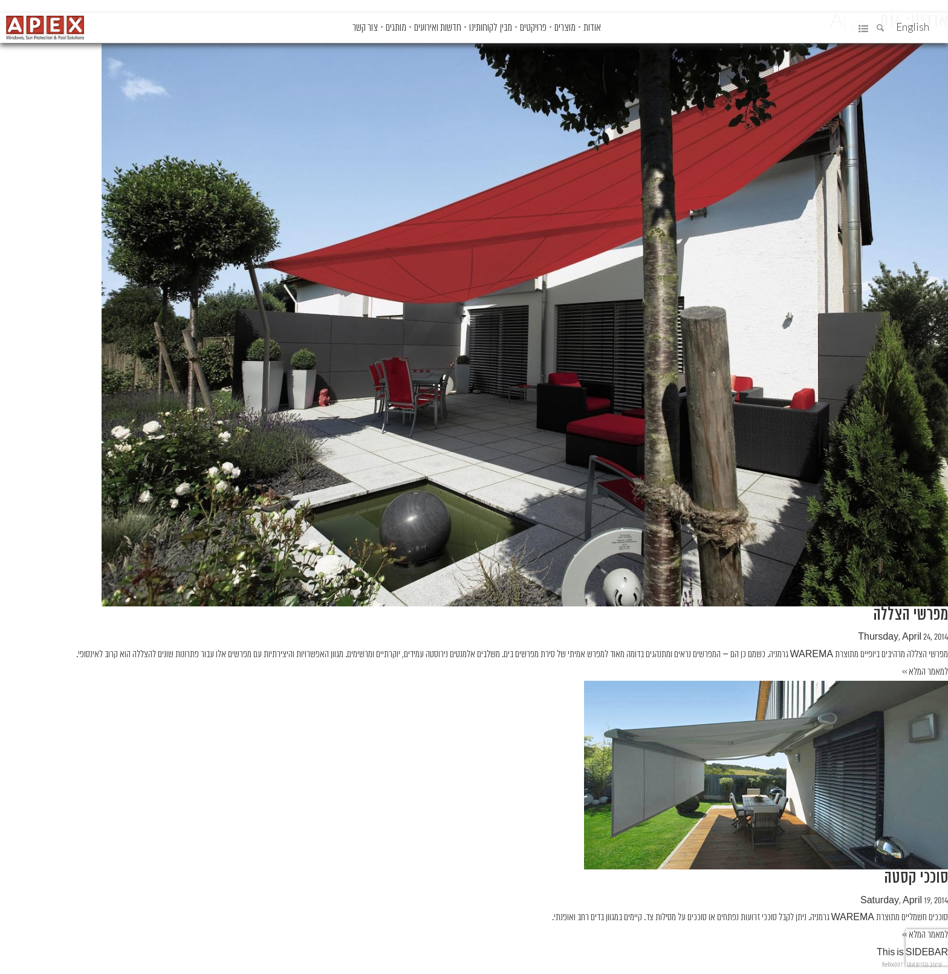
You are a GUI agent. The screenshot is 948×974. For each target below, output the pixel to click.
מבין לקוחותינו (490, 27)
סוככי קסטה (916, 877)
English (912, 26)
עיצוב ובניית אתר (924, 964)
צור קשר (365, 27)
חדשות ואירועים (437, 27)
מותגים (396, 27)
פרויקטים (533, 27)
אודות (592, 27)
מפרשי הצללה (910, 614)
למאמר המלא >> (925, 672)
